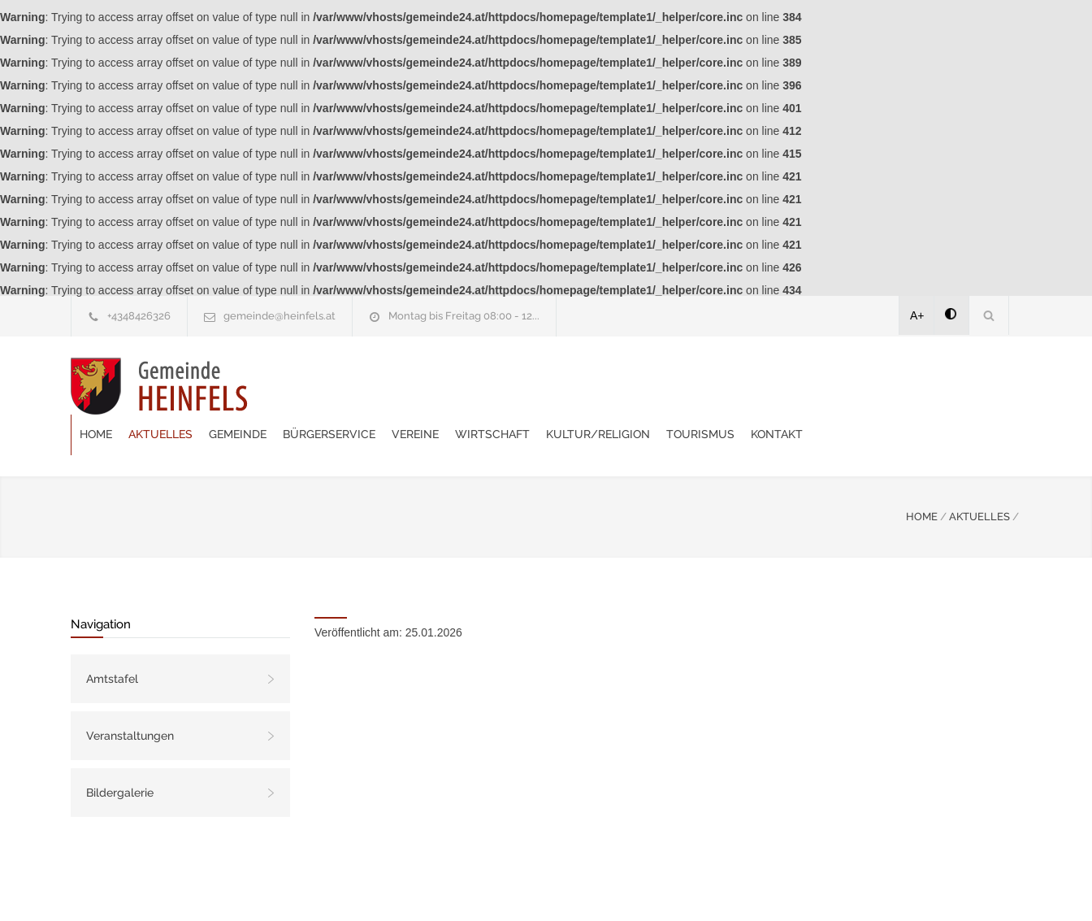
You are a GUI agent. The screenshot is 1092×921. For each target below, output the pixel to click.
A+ (917, 315)
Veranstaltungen (130, 695)
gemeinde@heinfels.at (279, 316)
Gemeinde (433, 385)
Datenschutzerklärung (757, 886)
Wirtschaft (687, 385)
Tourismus (895, 385)
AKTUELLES (979, 476)
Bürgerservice (524, 385)
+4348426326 (139, 316)
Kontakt (972, 385)
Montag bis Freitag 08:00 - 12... (464, 316)
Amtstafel (112, 638)
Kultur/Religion (793, 385)
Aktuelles (355, 385)
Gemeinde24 (409, 886)
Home (291, 385)
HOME (922, 476)
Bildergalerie (120, 751)
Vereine (610, 385)
